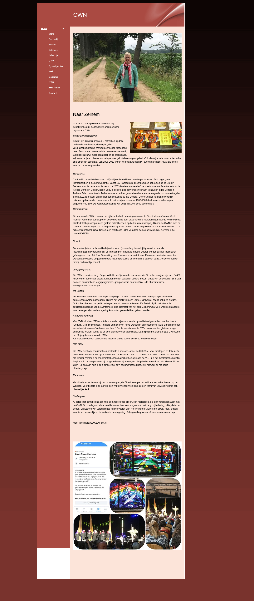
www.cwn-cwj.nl (98, 422)
